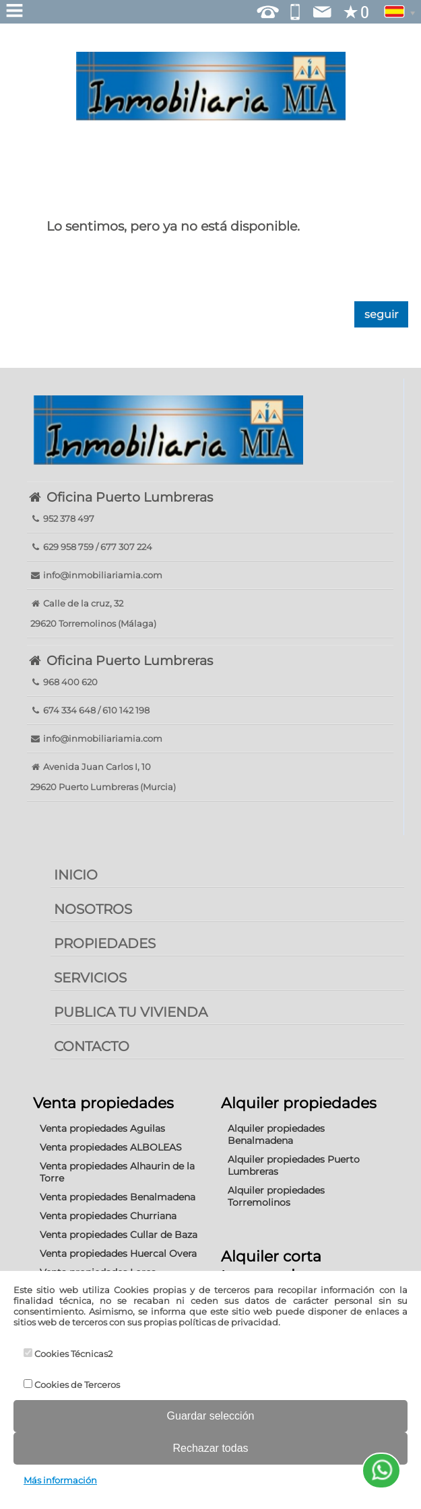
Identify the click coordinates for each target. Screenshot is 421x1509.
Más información (60, 1480)
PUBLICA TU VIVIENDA (130, 1012)
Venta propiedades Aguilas (102, 1128)
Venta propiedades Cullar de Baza (118, 1235)
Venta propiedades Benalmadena (117, 1197)
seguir (381, 314)
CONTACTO (91, 1046)
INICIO (76, 875)
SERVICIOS (90, 978)
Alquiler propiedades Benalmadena (276, 1134)
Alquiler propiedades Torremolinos (276, 1196)
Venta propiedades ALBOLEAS (111, 1147)
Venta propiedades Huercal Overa (118, 1253)
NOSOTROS (93, 909)
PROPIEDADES (105, 943)
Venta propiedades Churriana (108, 1216)
